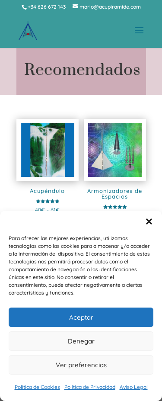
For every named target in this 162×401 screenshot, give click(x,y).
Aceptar (81, 317)
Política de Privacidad (89, 387)
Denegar (81, 341)
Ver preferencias (81, 365)
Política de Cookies (37, 387)
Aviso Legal (134, 387)
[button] (149, 221)
